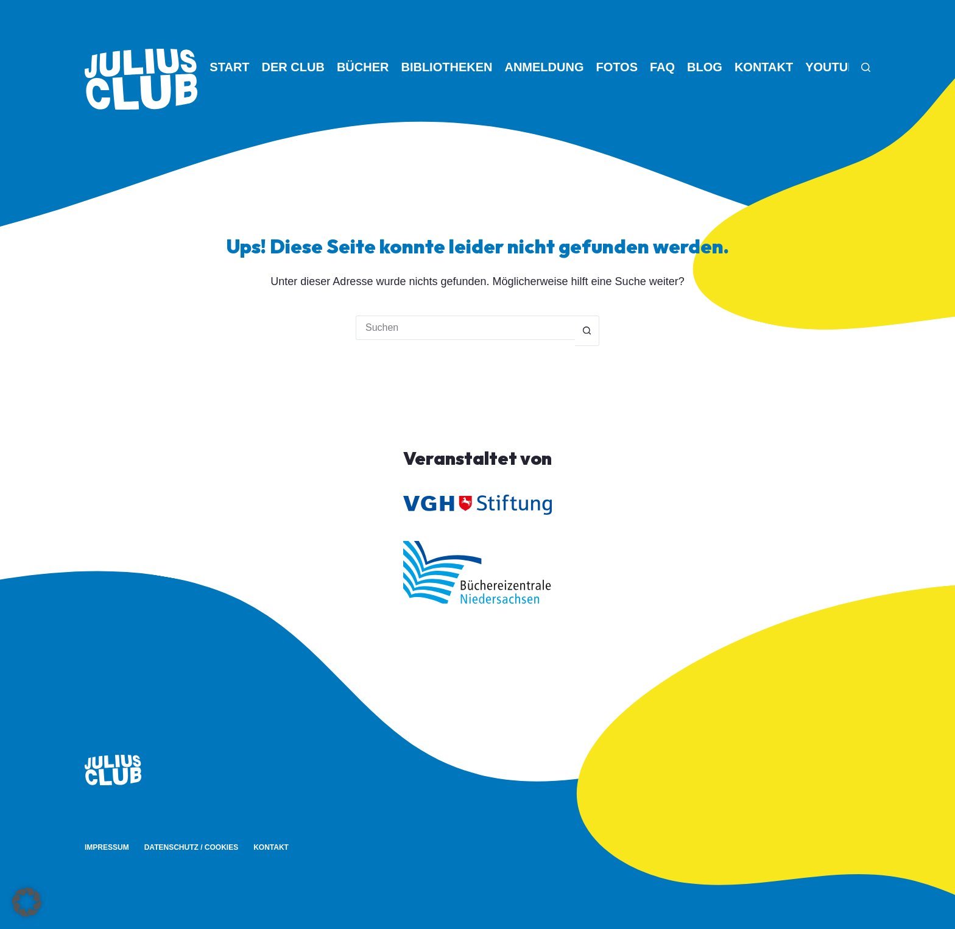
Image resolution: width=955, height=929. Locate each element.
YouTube (835, 67)
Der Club (293, 67)
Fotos (617, 67)
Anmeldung (543, 67)
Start (229, 67)
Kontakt (764, 67)
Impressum (107, 847)
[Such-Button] (587, 331)
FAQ (662, 67)
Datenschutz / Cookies (191, 847)
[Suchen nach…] (465, 328)
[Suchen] (865, 67)
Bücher (363, 67)
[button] (27, 902)
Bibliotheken (446, 67)
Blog (704, 67)
